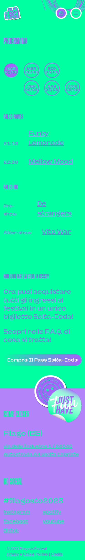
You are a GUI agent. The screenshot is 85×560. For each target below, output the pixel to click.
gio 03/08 (52, 70)
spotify (52, 511)
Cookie (28, 554)
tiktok (11, 530)
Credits (57, 554)
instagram (16, 511)
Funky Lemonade (46, 138)
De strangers (54, 208)
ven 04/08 (31, 88)
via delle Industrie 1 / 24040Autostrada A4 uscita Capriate (41, 450)
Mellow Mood (50, 161)
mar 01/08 (11, 70)
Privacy (13, 554)
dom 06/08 (72, 88)
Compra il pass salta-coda (42, 360)
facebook (15, 521)
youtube (53, 521)
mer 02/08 (31, 70)
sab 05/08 (52, 88)
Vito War (56, 231)
